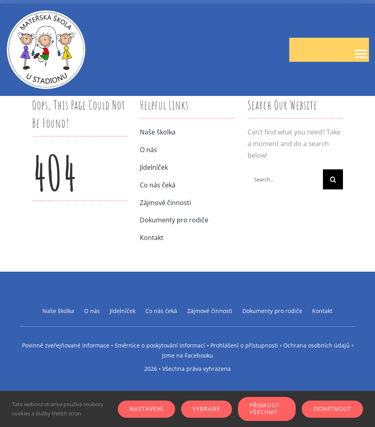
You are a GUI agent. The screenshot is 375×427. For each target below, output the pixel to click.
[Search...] (285, 179)
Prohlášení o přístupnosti (244, 345)
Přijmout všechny (265, 408)
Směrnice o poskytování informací (160, 345)
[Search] (333, 179)
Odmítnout (332, 409)
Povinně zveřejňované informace (65, 345)
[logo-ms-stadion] (46, 12)
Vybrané (206, 409)
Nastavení (146, 409)
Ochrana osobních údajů (316, 345)
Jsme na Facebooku (187, 355)
